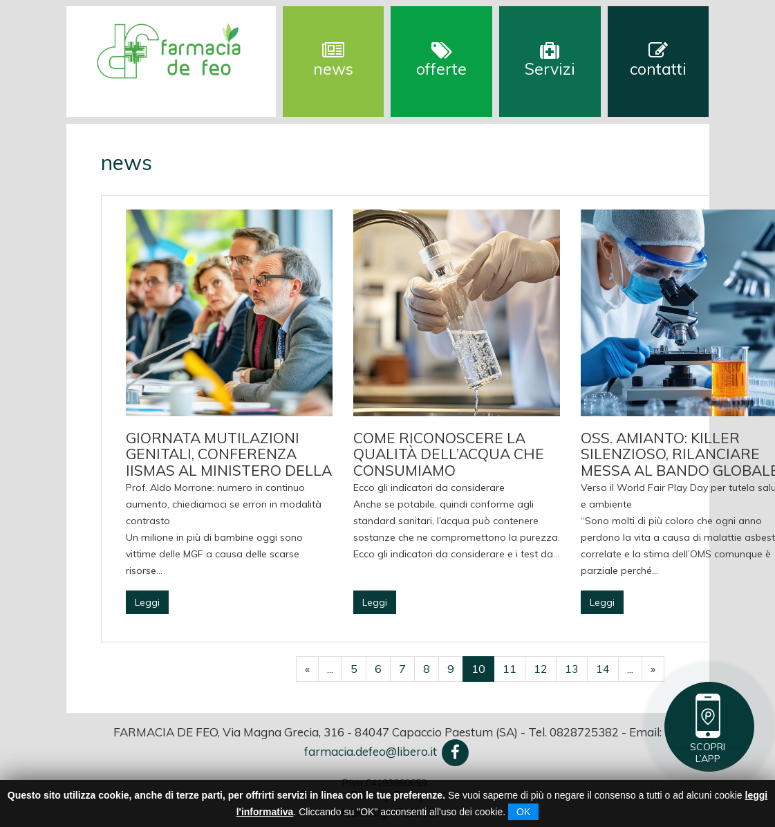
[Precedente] (307, 669)
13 (572, 669)
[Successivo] (653, 669)
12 (541, 669)
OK (523, 811)
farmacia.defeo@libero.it (370, 751)
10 (478, 669)
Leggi (147, 602)
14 (603, 669)
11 (509, 669)
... (330, 669)
